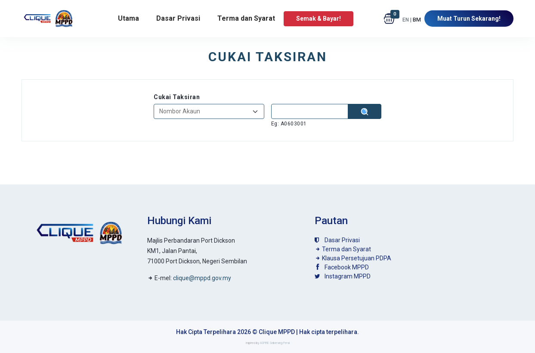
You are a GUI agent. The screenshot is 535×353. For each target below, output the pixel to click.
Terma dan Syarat (246, 18)
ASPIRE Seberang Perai (275, 343)
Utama (128, 18)
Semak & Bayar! (318, 18)
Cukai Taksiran (177, 97)
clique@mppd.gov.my (202, 278)
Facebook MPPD (342, 267)
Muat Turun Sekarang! (469, 18)
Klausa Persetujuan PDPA (353, 258)
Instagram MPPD (343, 276)
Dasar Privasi (178, 18)
